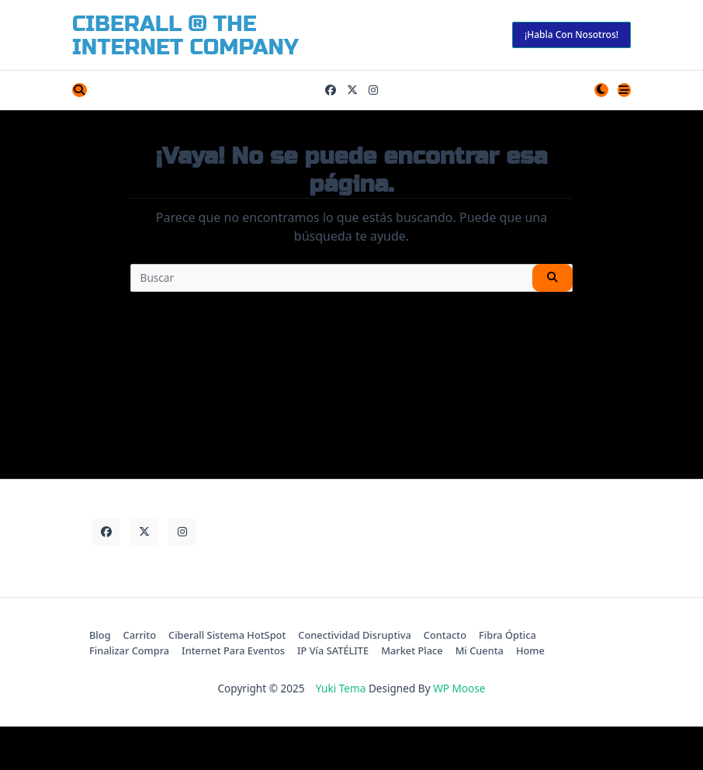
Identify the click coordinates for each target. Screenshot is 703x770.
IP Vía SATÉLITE (333, 650)
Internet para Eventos (233, 650)
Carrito (139, 635)
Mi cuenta (479, 650)
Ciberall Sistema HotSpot (227, 635)
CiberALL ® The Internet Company (185, 36)
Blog (100, 635)
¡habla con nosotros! (571, 34)
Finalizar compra (129, 650)
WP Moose (459, 688)
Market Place (411, 650)
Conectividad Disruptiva (354, 635)
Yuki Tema (341, 688)
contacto (445, 635)
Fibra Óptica (507, 635)
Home (530, 650)
